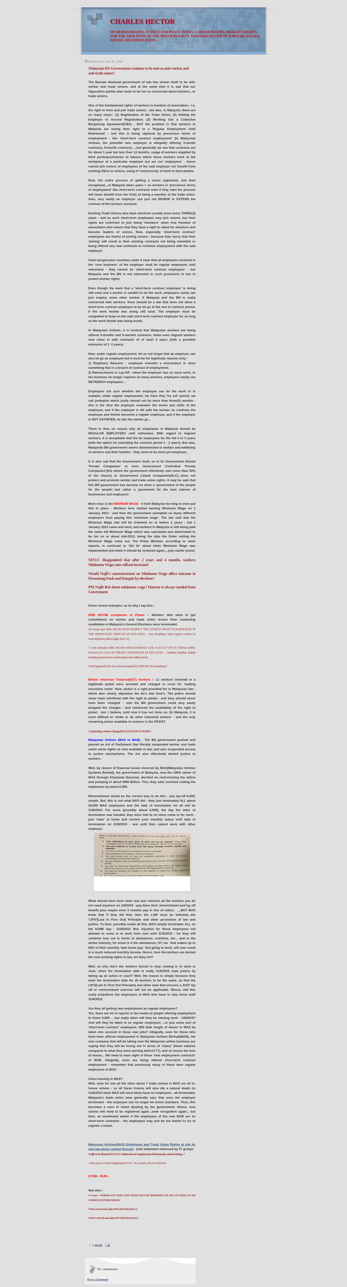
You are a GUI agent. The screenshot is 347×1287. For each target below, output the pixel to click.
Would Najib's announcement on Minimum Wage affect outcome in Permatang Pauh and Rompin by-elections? (142, 576)
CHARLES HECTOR (142, 21)
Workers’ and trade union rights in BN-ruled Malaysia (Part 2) (113, 1218)
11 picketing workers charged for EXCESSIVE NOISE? (119, 731)
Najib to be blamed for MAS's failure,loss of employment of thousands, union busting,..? (136, 1154)
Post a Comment (97, 1279)
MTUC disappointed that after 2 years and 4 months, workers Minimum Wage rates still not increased (142, 562)
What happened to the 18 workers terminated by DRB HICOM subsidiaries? (127, 666)
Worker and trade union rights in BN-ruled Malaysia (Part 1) (112, 1209)
